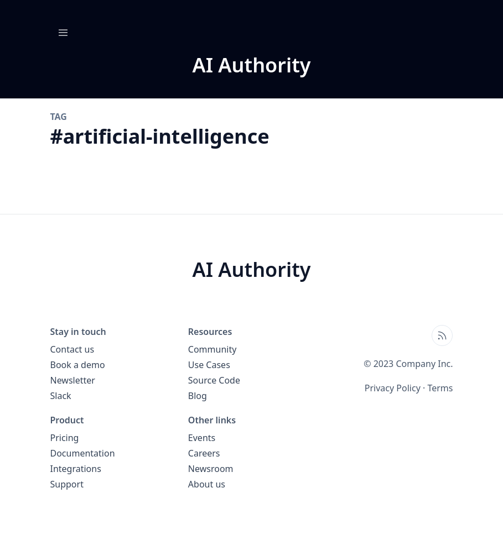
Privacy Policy (393, 388)
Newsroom (211, 469)
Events (201, 438)
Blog (197, 396)
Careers (204, 453)
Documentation (82, 453)
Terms (440, 388)
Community (212, 349)
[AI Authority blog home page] (251, 65)
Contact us (72, 349)
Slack (60, 396)
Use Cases (209, 365)
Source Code (214, 380)
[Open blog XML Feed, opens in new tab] (442, 335)
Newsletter (72, 380)
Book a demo (77, 365)
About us (206, 484)
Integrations (75, 469)
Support (67, 484)
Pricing (64, 438)
